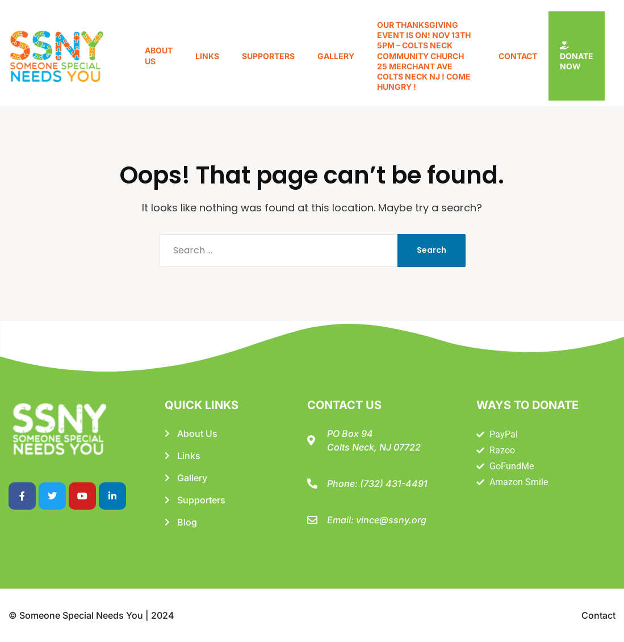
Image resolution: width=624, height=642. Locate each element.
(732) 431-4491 (394, 483)
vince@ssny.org (391, 520)
